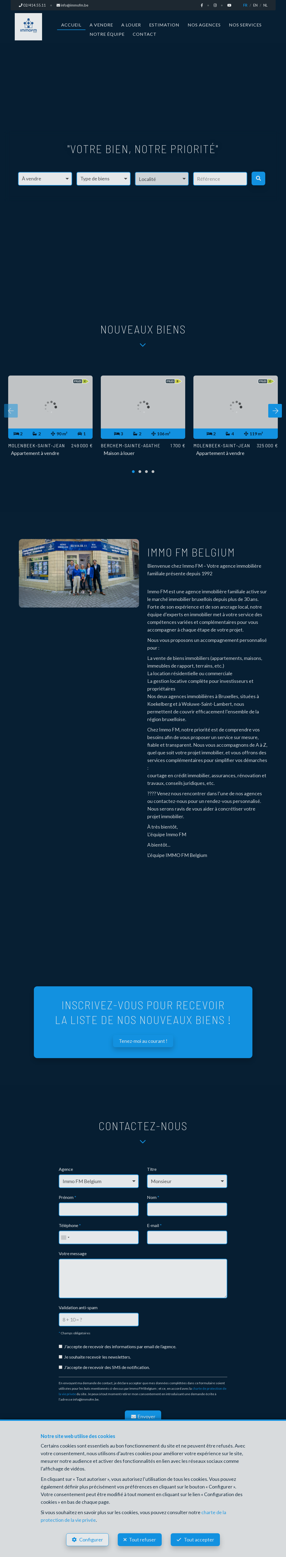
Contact (145, 34)
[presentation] (11, 411)
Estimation (164, 24)
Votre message (73, 1253)
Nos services (245, 24)
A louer (131, 24)
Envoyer (143, 1416)
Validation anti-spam (78, 1307)
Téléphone (70, 1225)
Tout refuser (142, 1540)
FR (245, 5)
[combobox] (65, 1237)
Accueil (71, 24)
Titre (152, 1169)
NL (265, 5)
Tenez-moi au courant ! (143, 1041)
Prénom (67, 1197)
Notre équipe (107, 34)
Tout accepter (199, 1540)
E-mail (154, 1225)
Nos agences (204, 24)
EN (255, 5)
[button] (162, 178)
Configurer (91, 1540)
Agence (66, 1169)
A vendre (101, 24)
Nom (153, 1197)
